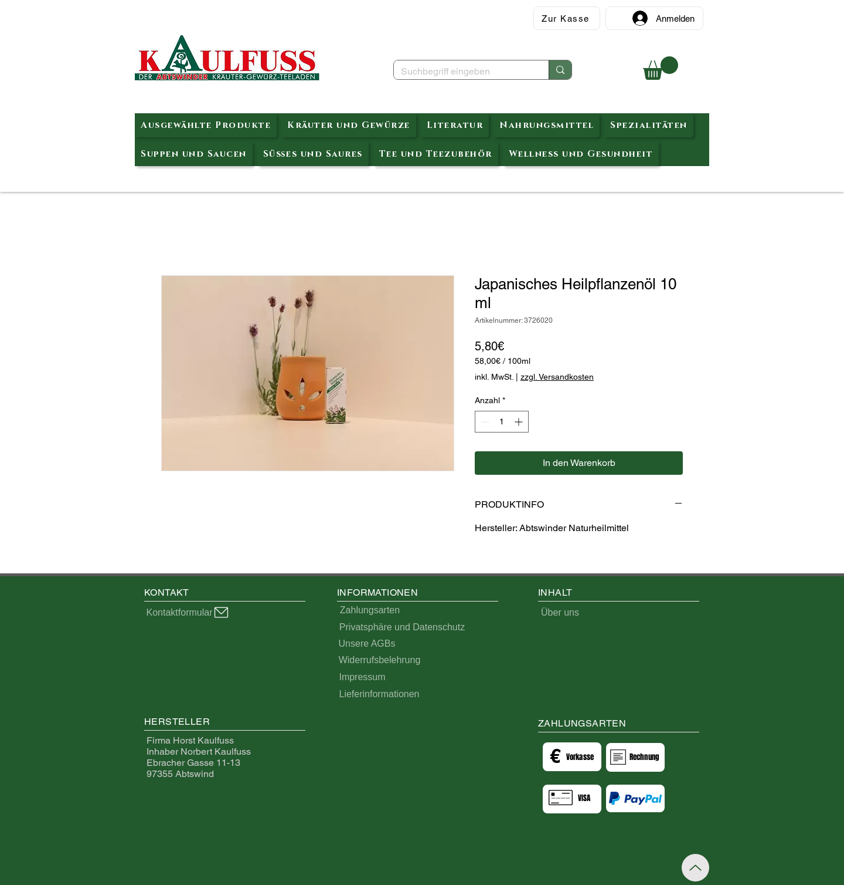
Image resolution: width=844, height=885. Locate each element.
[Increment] (519, 421)
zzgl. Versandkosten (557, 376)
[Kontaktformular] (188, 612)
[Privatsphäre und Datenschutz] (402, 627)
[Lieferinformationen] (379, 694)
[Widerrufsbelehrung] (379, 660)
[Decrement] (484, 421)
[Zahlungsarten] (370, 610)
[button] (660, 68)
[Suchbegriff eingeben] (462, 71)
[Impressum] (362, 677)
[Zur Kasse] (566, 18)
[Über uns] (560, 612)
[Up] (695, 867)
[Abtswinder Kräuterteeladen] (227, 58)
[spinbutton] (501, 421)
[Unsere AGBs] (367, 644)
